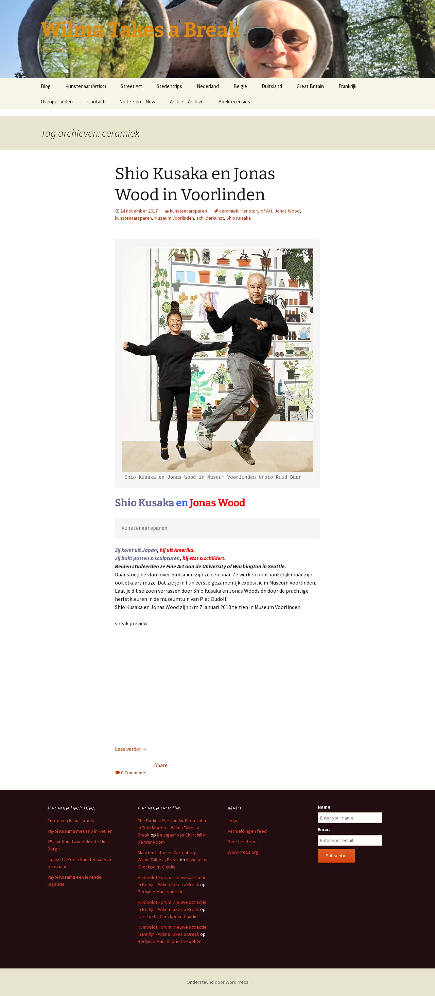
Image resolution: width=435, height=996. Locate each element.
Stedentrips (169, 86)
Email (324, 829)
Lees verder (131, 748)
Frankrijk (347, 86)
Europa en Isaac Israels (71, 820)
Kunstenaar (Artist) (85, 86)
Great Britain (310, 86)
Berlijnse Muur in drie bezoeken (170, 941)
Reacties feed (242, 842)
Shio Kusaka (238, 218)
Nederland (208, 86)
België (240, 86)
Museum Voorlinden (174, 218)
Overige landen (57, 101)
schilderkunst (210, 218)
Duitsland (272, 86)
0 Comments (133, 773)
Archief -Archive (187, 101)
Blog (46, 86)
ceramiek (228, 211)
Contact (96, 101)
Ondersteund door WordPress (217, 982)
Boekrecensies (234, 101)
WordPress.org (243, 852)
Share (161, 765)
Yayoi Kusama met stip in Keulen (80, 831)
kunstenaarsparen (188, 211)
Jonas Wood (287, 211)
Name (324, 807)
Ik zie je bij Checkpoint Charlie (168, 916)
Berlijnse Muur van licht (161, 892)
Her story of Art (256, 211)
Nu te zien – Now (137, 101)
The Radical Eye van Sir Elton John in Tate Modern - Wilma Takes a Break (172, 827)
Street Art (131, 86)
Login (233, 820)
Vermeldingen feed (247, 831)
